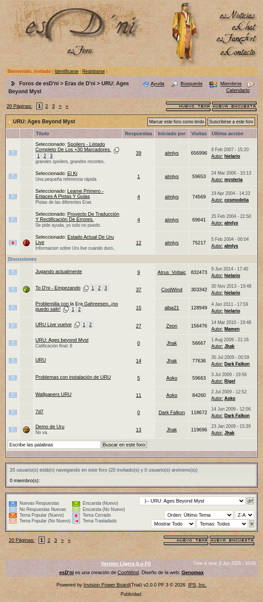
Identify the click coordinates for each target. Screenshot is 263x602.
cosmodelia (236, 200)
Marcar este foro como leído (177, 121)
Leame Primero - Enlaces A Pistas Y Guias (69, 193)
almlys (171, 153)
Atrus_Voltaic (172, 272)
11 (138, 395)
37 (138, 289)
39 (138, 153)
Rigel (229, 381)
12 (138, 242)
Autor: (217, 156)
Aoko (171, 378)
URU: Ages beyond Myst (62, 340)
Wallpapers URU (53, 394)
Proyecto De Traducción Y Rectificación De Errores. (77, 216)
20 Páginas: (19, 106)
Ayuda (157, 84)
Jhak (171, 343)
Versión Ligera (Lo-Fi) (126, 563)
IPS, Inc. (197, 584)
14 (138, 360)
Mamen (232, 329)
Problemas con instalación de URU (73, 377)
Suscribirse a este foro (231, 121)
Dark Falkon (237, 364)
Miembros (231, 84)
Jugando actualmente (58, 271)
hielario (232, 156)
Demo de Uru (49, 426)
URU (40, 359)
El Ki (72, 173)
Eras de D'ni (80, 83)
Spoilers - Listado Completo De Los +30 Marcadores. (73, 146)
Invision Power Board (107, 584)
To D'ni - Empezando (58, 287)
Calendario (238, 90)
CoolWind (171, 289)
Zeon (171, 325)
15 (138, 307)
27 (138, 325)
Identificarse (67, 71)
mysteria (233, 179)
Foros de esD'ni (39, 83)
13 (138, 429)
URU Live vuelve (53, 324)
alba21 (171, 307)
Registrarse (93, 71)
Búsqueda (192, 84)
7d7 (39, 411)
